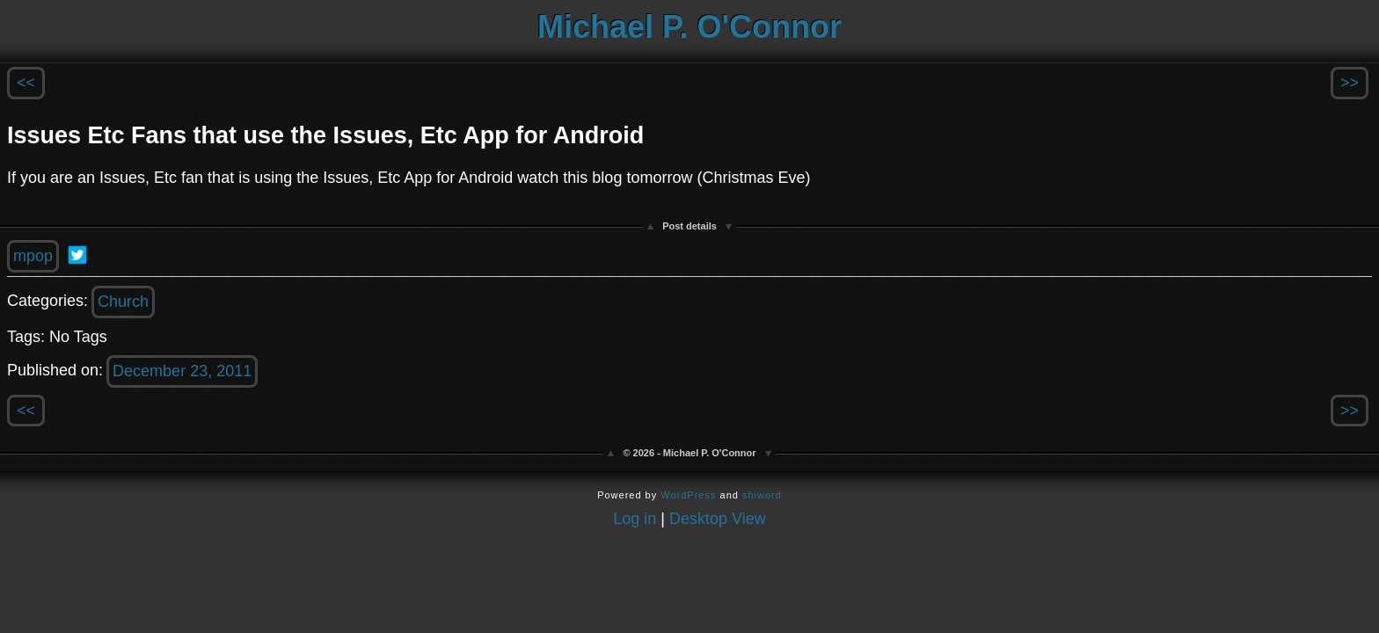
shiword (762, 495)
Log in (634, 519)
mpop (33, 256)
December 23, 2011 (182, 371)
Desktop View (717, 519)
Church (123, 301)
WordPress (688, 495)
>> (1349, 82)
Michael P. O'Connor (689, 27)
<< (26, 82)
